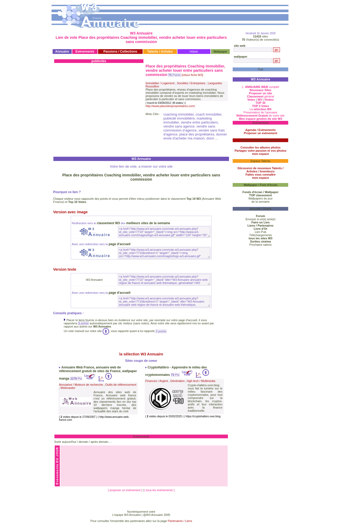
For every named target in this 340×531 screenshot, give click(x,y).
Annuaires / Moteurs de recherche (81, 384)
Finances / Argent (156, 381)
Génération (177, 381)
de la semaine (260, 201)
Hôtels (194, 51)
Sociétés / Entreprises (191, 83)
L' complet (260, 86)
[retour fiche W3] (192, 75)
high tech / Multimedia (201, 381)
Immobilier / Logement (160, 83)
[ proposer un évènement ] (125, 490)
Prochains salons (260, 244)
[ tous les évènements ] (159, 490)
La (260, 109)
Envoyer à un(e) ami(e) (260, 219)
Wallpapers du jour (260, 198)
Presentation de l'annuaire (260, 112)
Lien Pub (260, 231)
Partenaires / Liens (180, 520)
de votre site (260, 115)
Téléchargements (260, 235)
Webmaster (68, 387)
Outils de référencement (120, 384)
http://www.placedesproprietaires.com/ (170, 106)
